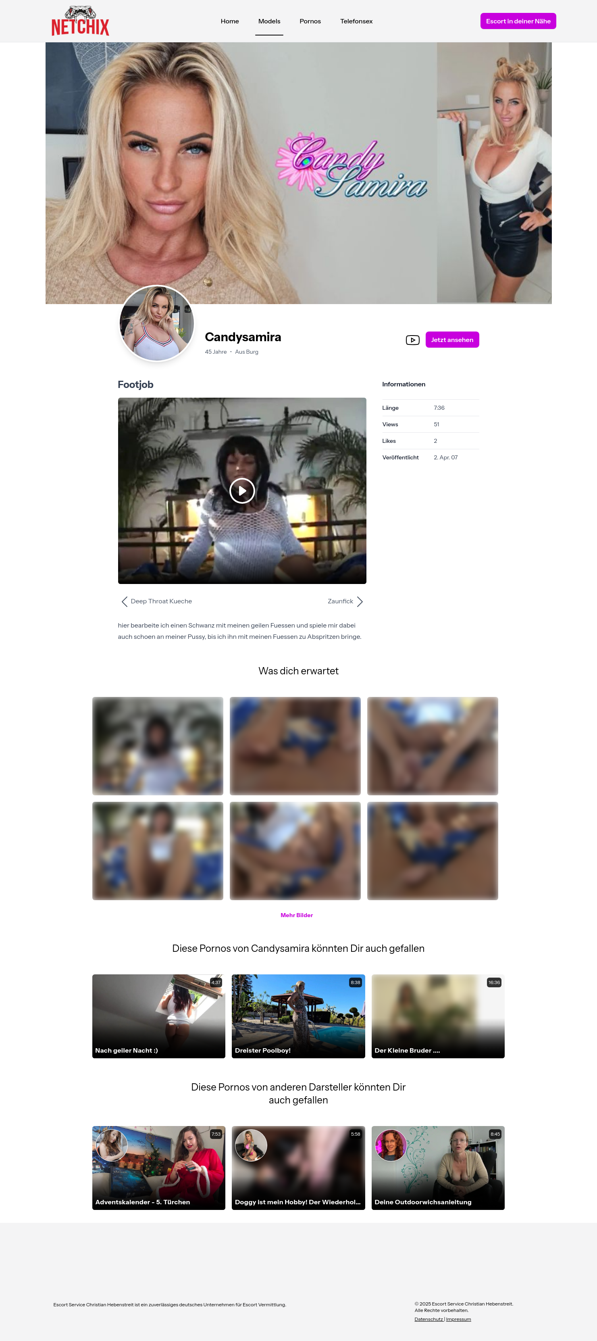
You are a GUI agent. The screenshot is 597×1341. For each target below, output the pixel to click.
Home (230, 21)
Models (269, 23)
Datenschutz (429, 1319)
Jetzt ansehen (452, 340)
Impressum (458, 1319)
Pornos (310, 21)
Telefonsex (356, 21)
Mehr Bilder (297, 915)
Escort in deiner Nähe (518, 21)
